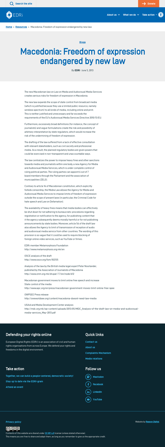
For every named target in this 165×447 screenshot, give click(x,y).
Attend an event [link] (14, 387)
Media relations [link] (93, 358)
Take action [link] (148, 14)
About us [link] (112, 14)
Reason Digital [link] (152, 421)
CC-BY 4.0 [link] (49, 433)
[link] (161, 14)
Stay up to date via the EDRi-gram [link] (24, 381)
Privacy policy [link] (13, 422)
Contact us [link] (91, 341)
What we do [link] (129, 14)
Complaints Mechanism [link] (98, 353)
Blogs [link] (82, 42)
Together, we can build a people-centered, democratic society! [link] (39, 376)
